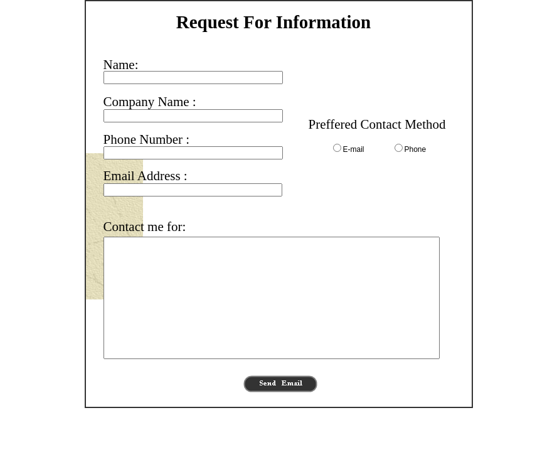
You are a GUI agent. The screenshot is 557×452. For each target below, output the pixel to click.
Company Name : (149, 101)
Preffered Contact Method (377, 124)
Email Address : (145, 175)
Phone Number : (146, 139)
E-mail (353, 149)
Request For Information (273, 22)
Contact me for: (144, 226)
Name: (121, 64)
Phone (416, 149)
